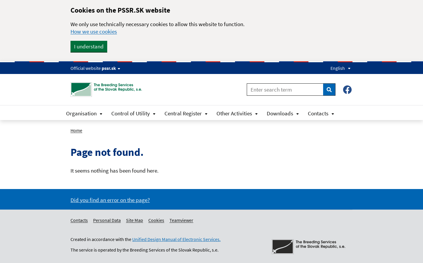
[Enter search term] (285, 89)
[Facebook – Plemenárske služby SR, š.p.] (347, 90)
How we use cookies (93, 31)
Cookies (156, 220)
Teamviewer (181, 220)
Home (76, 130)
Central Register (186, 113)
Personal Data (107, 220)
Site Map (134, 220)
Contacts (321, 113)
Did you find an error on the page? (110, 199)
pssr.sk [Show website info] (111, 68)
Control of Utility (133, 113)
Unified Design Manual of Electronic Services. (176, 239)
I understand (89, 46)
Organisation (84, 113)
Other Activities (237, 113)
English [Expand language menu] (340, 68)
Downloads (283, 113)
